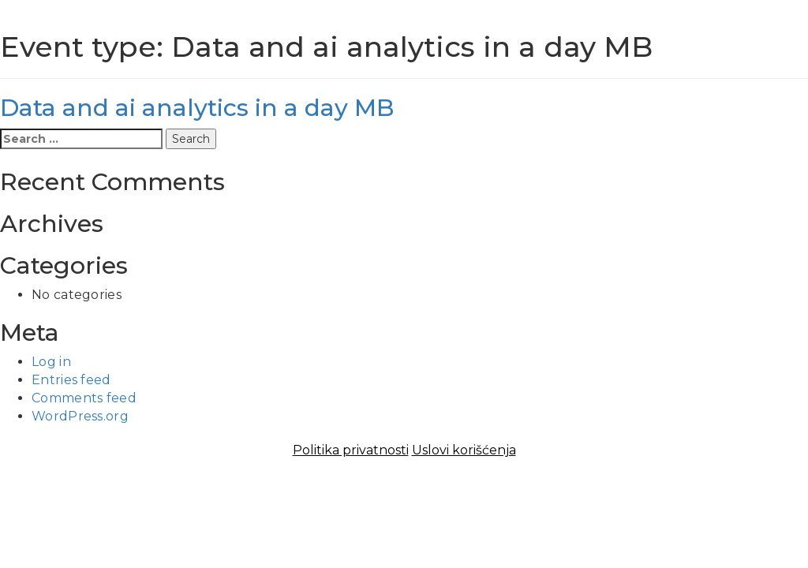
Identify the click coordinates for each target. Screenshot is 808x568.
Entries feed (71, 379)
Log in (51, 361)
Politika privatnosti (351, 450)
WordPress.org (80, 416)
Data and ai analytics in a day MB (197, 107)
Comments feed (84, 397)
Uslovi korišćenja (464, 450)
